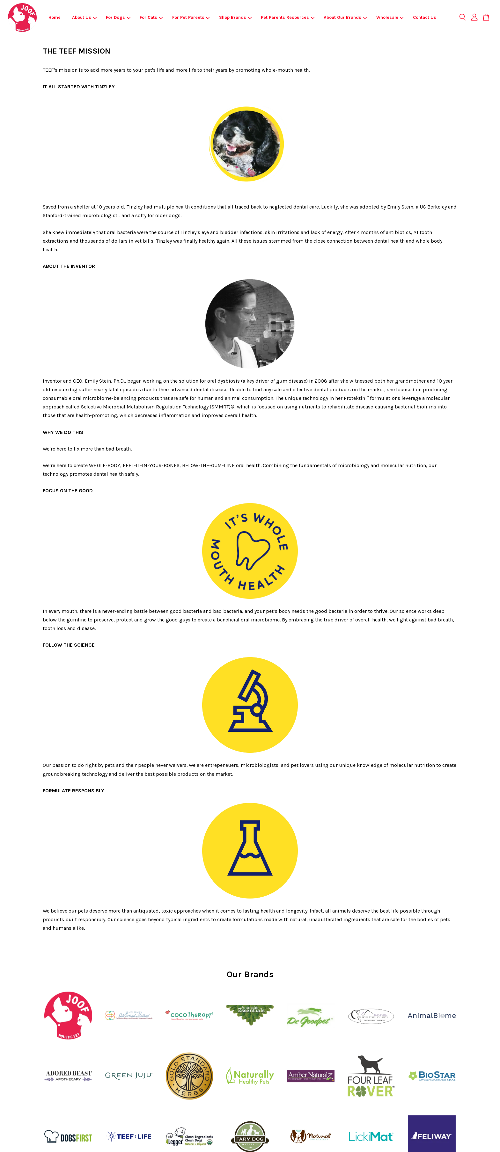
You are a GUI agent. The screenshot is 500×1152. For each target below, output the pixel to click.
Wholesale (390, 17)
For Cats (151, 17)
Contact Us (424, 17)
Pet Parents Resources (287, 17)
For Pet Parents (191, 17)
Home (54, 17)
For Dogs (118, 17)
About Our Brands (345, 17)
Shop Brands (235, 17)
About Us (84, 17)
